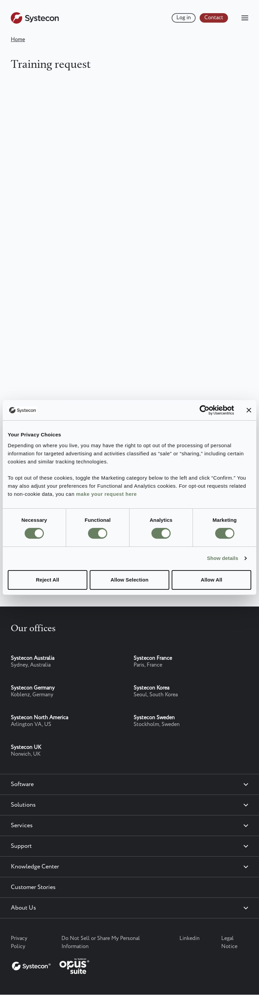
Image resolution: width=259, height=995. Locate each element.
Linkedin (189, 938)
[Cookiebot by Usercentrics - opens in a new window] (204, 410)
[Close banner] (249, 410)
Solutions (23, 805)
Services (22, 825)
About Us (23, 908)
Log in (183, 18)
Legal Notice (229, 942)
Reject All (47, 580)
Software (22, 784)
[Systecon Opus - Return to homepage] (51, 964)
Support (21, 846)
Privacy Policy (19, 942)
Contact (213, 18)
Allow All (211, 580)
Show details (222, 558)
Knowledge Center (35, 866)
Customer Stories (33, 887)
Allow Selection (129, 580)
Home (18, 40)
